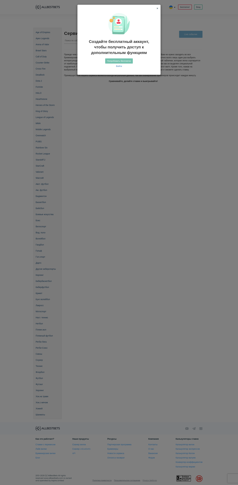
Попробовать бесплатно (119, 61)
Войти (119, 66)
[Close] (157, 8)
